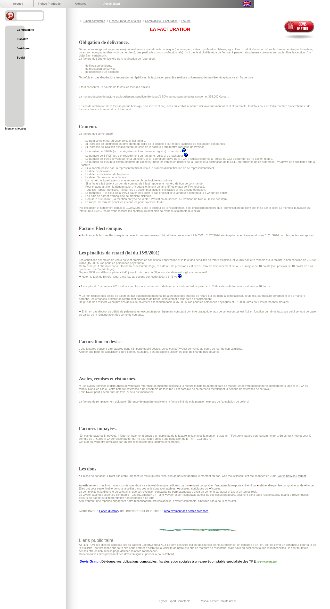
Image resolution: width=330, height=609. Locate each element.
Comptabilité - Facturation (161, 20)
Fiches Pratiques (49, 3)
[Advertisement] (173, 578)
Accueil (18, 3)
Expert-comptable (94, 20)
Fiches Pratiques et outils (125, 20)
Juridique (23, 48)
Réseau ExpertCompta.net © (218, 601)
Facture (186, 20)
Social (21, 57)
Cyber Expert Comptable (175, 601)
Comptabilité (25, 29)
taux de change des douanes (201, 351)
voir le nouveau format (292, 475)
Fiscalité (22, 39)
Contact (80, 3)
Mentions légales (16, 128)
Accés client (111, 3)
